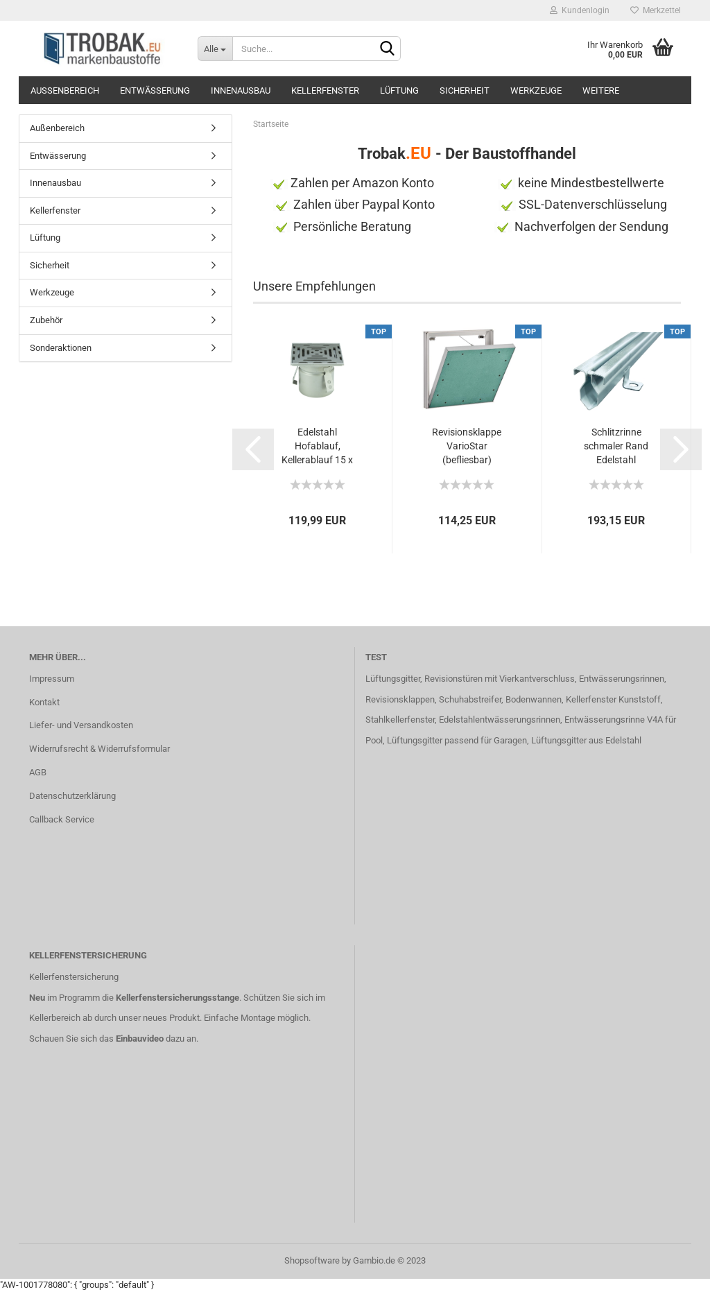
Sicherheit (465, 90)
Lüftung (399, 90)
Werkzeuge (536, 90)
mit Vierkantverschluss (529, 678)
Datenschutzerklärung (72, 796)
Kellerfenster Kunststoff (613, 699)
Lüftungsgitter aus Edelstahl (586, 740)
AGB (37, 772)
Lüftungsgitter (392, 678)
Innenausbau (240, 90)
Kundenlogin (579, 10)
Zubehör (46, 320)
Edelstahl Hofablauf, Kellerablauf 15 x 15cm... (317, 447)
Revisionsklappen (400, 699)
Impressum (51, 678)
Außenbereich (65, 90)
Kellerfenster (325, 90)
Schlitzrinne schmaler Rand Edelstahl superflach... (616, 447)
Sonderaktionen (61, 348)
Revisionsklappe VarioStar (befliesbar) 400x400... (466, 447)
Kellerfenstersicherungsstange (177, 997)
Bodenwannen (533, 699)
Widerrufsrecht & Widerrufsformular (99, 748)
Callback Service (61, 819)
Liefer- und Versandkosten (81, 725)
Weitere (600, 90)
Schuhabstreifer (470, 699)
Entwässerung (155, 90)
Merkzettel (655, 10)
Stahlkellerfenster (400, 719)
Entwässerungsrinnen (621, 678)
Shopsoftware (312, 1260)
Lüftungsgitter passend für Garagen (457, 740)
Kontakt (44, 702)
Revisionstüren (453, 678)
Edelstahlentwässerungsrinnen (499, 719)
